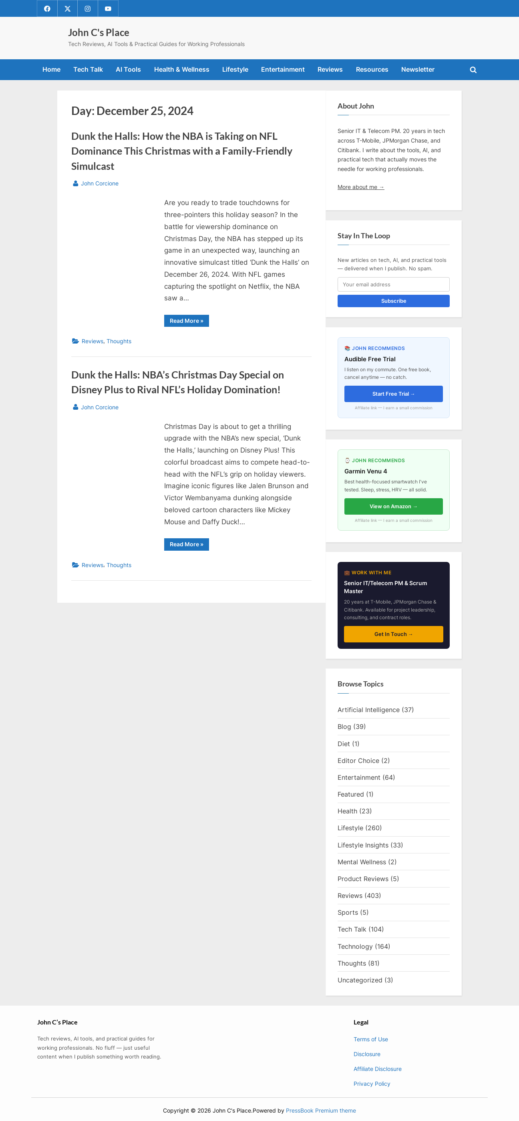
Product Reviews (363, 879)
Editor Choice (358, 761)
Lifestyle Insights (363, 845)
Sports (348, 913)
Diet (344, 744)
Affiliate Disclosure (378, 1068)
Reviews (330, 70)
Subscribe (393, 301)
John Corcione (100, 183)
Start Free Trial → (393, 393)
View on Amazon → (394, 506)
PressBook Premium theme (321, 1110)
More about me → (361, 186)
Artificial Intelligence (369, 710)
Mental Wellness (362, 862)
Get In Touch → (393, 634)
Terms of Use (371, 1039)
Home (51, 70)
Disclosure (367, 1054)
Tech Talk (88, 70)
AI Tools (128, 70)
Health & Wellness (181, 70)
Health (347, 811)
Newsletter (418, 70)
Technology (355, 946)
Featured (351, 794)
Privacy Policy (372, 1083)
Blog (344, 727)
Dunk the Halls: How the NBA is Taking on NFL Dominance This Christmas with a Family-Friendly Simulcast (181, 150)
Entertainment (283, 70)
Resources (372, 70)
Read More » (189, 322)
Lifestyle (235, 70)
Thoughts (119, 341)
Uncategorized (360, 980)
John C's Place (98, 32)
